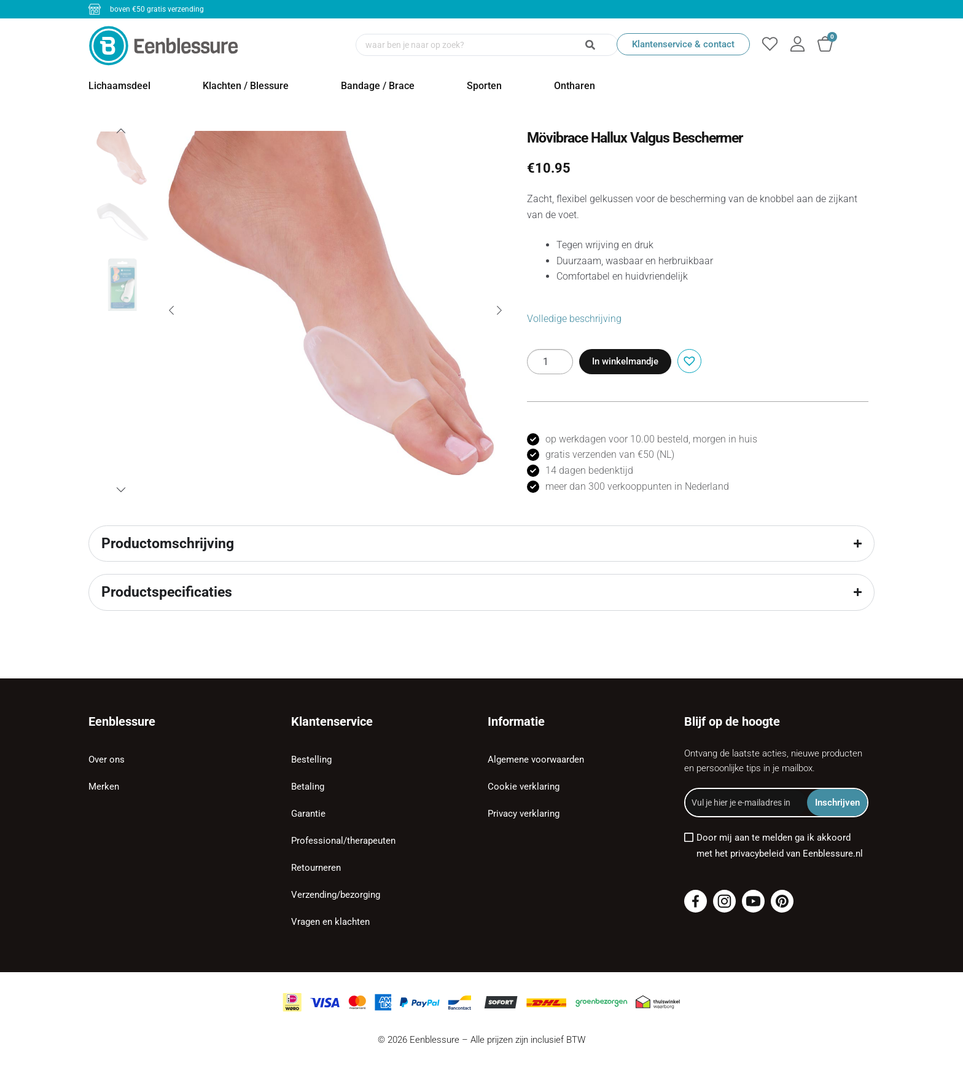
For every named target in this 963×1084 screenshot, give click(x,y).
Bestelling (311, 759)
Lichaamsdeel (119, 86)
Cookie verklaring (523, 786)
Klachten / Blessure (246, 86)
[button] (687, 359)
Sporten (484, 86)
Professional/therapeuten (343, 840)
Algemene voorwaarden (536, 759)
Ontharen (574, 86)
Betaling (307, 786)
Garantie (308, 813)
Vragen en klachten (330, 921)
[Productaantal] (550, 361)
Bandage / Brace (378, 86)
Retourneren (316, 867)
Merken (103, 786)
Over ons (106, 759)
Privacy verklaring (523, 813)
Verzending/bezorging (335, 894)
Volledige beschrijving (574, 318)
